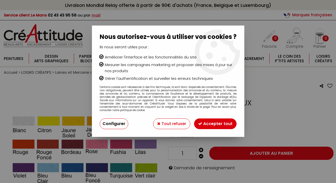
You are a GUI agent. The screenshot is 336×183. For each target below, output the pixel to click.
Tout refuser (171, 124)
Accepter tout (215, 124)
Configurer (114, 124)
